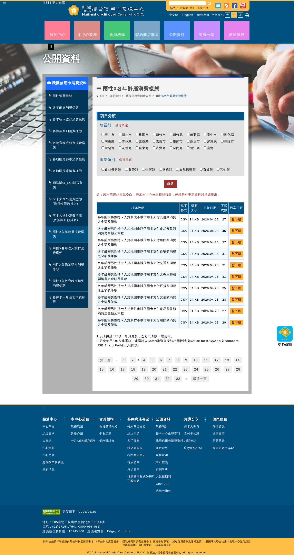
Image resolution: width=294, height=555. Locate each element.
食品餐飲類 (114, 169)
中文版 (173, 15)
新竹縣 (179, 134)
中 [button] (234, 15)
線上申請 (133, 432)
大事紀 (47, 439)
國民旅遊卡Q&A (224, 446)
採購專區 (219, 432)
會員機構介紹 (108, 425)
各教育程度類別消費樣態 (68, 145)
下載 (236, 219)
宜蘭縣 (111, 148)
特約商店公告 (136, 453)
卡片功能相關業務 (83, 439)
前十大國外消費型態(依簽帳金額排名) (66, 218)
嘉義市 (162, 141)
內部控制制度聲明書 (107, 540)
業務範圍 (77, 425)
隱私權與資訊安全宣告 (135, 540)
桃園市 (145, 134)
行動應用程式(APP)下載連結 (140, 477)
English (187, 15)
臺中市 (213, 134)
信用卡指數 (163, 489)
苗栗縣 (196, 134)
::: (4, 2)
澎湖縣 (162, 148)
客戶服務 (133, 439)
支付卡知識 (191, 432)
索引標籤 (162, 461)
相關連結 (190, 439)
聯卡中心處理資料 (168, 432)
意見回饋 (219, 439)
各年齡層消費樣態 (65, 107)
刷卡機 (183, 7)
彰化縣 (230, 134)
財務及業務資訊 (53, 461)
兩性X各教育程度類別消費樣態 (67, 283)
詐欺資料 (162, 446)
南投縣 (111, 141)
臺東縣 (145, 148)
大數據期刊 (163, 475)
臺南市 (179, 141)
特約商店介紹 (136, 425)
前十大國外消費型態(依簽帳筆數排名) (66, 201)
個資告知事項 (161, 540)
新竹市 (162, 134)
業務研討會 (107, 439)
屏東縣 (213, 141)
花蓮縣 (128, 148)
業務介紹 (77, 432)
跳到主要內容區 (53, 2)
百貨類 (209, 169)
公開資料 (115, 95)
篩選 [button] (170, 183)
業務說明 (162, 453)
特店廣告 (133, 461)
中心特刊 (48, 453)
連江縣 (196, 148)
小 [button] (240, 15)
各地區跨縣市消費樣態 (68, 159)
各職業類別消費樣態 (66, 131)
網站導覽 (203, 15)
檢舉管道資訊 (164, 544)
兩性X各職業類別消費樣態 (67, 267)
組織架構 (48, 432)
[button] (210, 3)
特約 (192, 7)
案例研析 (162, 468)
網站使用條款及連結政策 (187, 540)
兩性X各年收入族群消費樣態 (67, 250)
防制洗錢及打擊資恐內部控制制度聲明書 (67, 540)
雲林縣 (128, 141)
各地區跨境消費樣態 (66, 171)
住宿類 (151, 169)
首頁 (102, 95)
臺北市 (111, 134)
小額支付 (202, 7)
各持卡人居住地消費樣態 (68, 299)
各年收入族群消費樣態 (68, 119)
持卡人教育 (191, 425)
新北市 (128, 134)
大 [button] (227, 15)
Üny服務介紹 (193, 446)
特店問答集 (135, 446)
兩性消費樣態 (61, 96)
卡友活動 (105, 432)
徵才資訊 (219, 425)
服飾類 (134, 169)
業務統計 (162, 425)
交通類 (168, 169)
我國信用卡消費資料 (138, 95)
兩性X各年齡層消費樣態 (67, 234)
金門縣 (179, 148)
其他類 (226, 169)
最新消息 (48, 468)
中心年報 (48, 446)
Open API (163, 482)
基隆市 (230, 141)
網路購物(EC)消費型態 (67, 185)
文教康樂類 (188, 169)
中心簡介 (48, 425)
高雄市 (196, 141)
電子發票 (133, 468)
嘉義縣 (145, 141)
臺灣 (211, 148)
